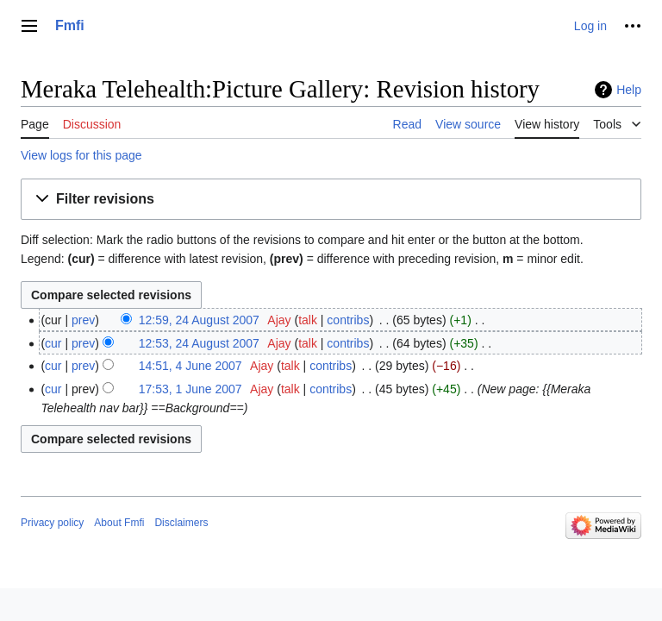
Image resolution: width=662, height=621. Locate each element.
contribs (348, 320)
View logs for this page (81, 155)
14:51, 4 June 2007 (190, 366)
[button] (331, 199)
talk (307, 320)
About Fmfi (119, 523)
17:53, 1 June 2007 (190, 389)
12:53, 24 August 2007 (199, 343)
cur (53, 343)
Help (628, 90)
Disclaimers (181, 523)
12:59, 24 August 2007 (199, 320)
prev (83, 320)
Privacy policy (52, 523)
